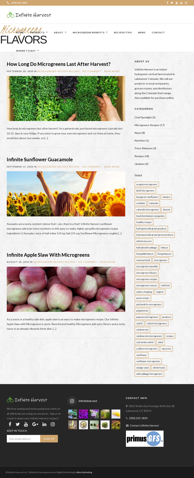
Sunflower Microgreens (148, 361)
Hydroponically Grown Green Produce (154, 234)
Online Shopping (144, 291)
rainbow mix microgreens (149, 336)
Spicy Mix (166, 348)
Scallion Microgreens (147, 348)
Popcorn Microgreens (147, 317)
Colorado (153, 203)
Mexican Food (143, 260)
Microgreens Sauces (146, 285)
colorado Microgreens (147, 209)
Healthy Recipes (144, 222)
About (58, 32)
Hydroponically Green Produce (151, 228)
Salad (160, 342)
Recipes (74, 71)
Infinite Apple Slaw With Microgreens (48, 255)
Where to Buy (26, 50)
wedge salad (142, 367)
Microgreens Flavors (146, 272)
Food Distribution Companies (150, 216)
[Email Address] (23, 438)
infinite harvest (144, 241)
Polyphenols (142, 310)
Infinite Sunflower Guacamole (40, 159)
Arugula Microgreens (146, 184)
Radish (139, 323)
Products (37, 32)
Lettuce (164, 247)
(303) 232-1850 (17, 2)
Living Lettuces (164, 253)
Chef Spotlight (143, 117)
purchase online (164, 97)
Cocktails (140, 203)
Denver (166, 209)
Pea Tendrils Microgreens (149, 304)
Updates (140, 163)
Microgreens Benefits (89, 32)
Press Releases (144, 148)
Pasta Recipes (142, 298)
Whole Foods (159, 367)
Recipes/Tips (123, 32)
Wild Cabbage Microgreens (149, 373)
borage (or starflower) (147, 197)
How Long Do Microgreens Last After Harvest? (59, 64)
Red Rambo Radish (145, 342)
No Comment (92, 71)
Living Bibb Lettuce (144, 253)
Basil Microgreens (145, 190)
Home (20, 32)
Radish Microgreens (157, 323)
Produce (166, 317)
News (142, 32)
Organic (160, 291)
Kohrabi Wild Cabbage (146, 247)
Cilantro (166, 197)
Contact (158, 32)
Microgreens (160, 260)
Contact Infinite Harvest (144, 425)
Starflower (141, 355)
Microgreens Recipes (53, 71)
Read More (112, 71)
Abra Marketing (84, 472)
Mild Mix (165, 285)
